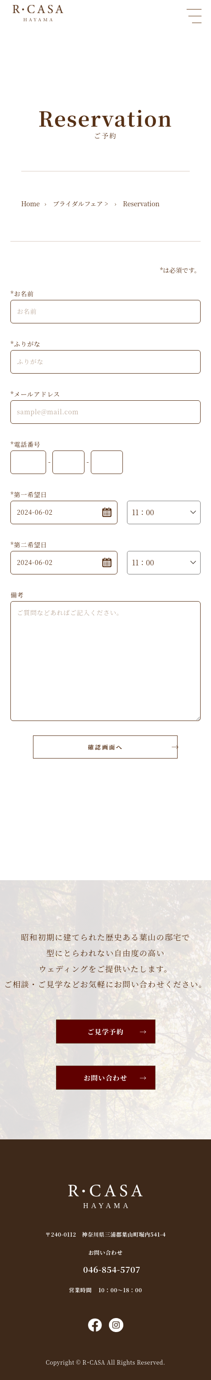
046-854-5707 (112, 1269)
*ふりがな (25, 343)
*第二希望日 (28, 544)
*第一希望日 (28, 494)
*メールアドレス (35, 393)
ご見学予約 (105, 1031)
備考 (16, 594)
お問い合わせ (105, 1077)
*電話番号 (25, 444)
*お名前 (22, 293)
